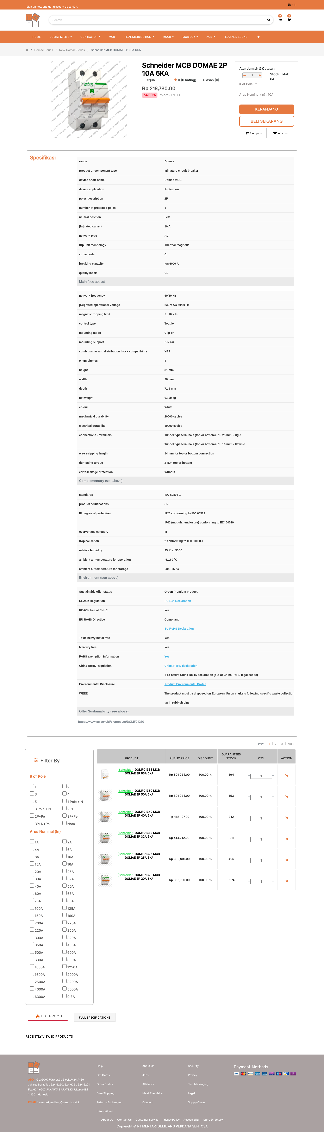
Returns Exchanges (109, 1100)
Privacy (192, 1073)
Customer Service (145, 1118)
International (105, 1109)
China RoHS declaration (180, 665)
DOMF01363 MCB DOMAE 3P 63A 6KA (142, 771)
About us (148, 1064)
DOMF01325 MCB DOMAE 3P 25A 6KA (142, 855)
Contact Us (120, 1118)
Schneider (125, 769)
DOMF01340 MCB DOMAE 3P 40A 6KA (142, 813)
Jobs (145, 1073)
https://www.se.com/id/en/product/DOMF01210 (111, 721)
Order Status (105, 1082)
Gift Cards (103, 1073)
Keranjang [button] (266, 109)
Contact (147, 1100)
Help (100, 1064)
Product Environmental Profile (185, 684)
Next (290, 743)
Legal (191, 1091)
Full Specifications (94, 1017)
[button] (258, 37)
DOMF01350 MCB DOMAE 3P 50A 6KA (142, 792)
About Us (101, 1118)
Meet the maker (152, 1091)
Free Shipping (105, 1091)
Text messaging (198, 1082)
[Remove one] (245, 75)
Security (193, 1064)
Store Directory (219, 1118)
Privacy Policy (172, 1118)
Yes (166, 656)
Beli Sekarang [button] (267, 121)
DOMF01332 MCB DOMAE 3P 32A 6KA (142, 834)
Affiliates (148, 1082)
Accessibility (195, 1118)
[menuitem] (36, 37)
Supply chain (196, 1100)
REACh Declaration (177, 601)
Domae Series (43, 50)
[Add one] (260, 75)
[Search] (162, 738)
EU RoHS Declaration (179, 628)
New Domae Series (72, 50)
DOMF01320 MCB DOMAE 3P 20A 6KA (142, 876)
